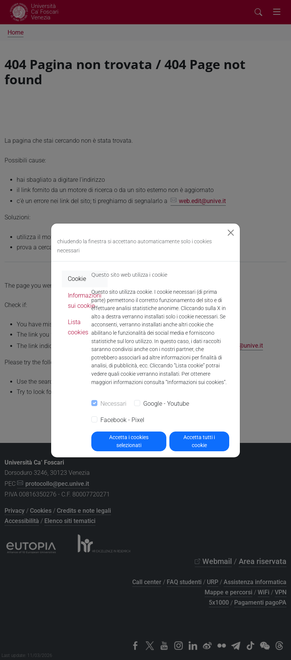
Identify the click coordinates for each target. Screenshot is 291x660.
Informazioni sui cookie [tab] (85, 300)
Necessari (113, 403)
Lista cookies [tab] (78, 327)
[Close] (231, 233)
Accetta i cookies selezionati (129, 441)
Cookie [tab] (77, 278)
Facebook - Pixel (122, 420)
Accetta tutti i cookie (199, 441)
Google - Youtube (166, 403)
